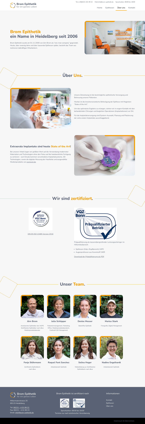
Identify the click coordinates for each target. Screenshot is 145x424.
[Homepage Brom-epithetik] (23, 5)
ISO (35, 234)
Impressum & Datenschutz (124, 421)
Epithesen (109, 7)
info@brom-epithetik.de (24, 413)
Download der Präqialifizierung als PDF (89, 256)
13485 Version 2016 (45, 234)
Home (99, 7)
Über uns (121, 7)
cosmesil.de (31, 162)
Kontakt (131, 7)
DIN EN (31, 234)
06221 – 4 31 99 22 (21, 407)
